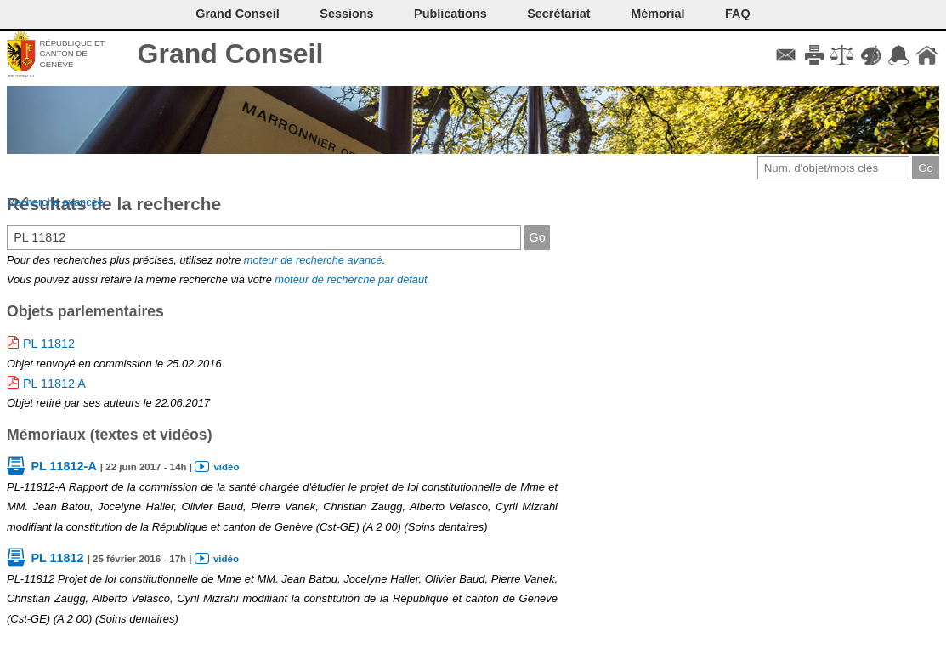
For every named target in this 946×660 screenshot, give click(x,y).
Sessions (346, 13)
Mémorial (657, 13)
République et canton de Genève (72, 53)
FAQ (738, 13)
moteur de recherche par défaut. (352, 279)
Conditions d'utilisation (842, 55)
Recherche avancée (55, 202)
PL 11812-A (63, 466)
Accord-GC (899, 55)
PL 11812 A (54, 383)
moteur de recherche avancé (313, 259)
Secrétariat (558, 13)
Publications (450, 13)
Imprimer (814, 55)
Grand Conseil (231, 53)
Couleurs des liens (870, 55)
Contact (785, 55)
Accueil (927, 55)
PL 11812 (49, 343)
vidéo (226, 467)
